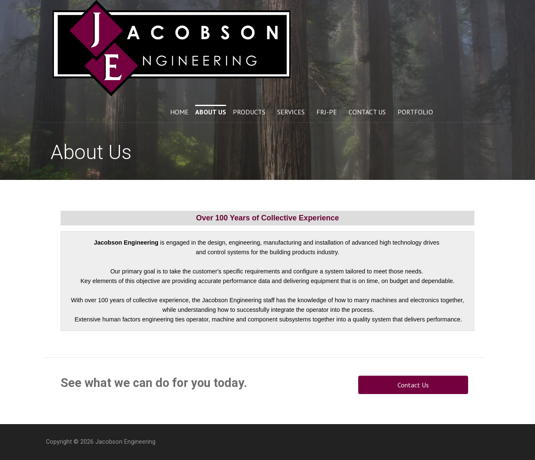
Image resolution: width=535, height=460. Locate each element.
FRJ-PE (326, 112)
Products (249, 112)
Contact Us (367, 112)
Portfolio (415, 112)
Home (179, 112)
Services (291, 112)
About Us (210, 112)
